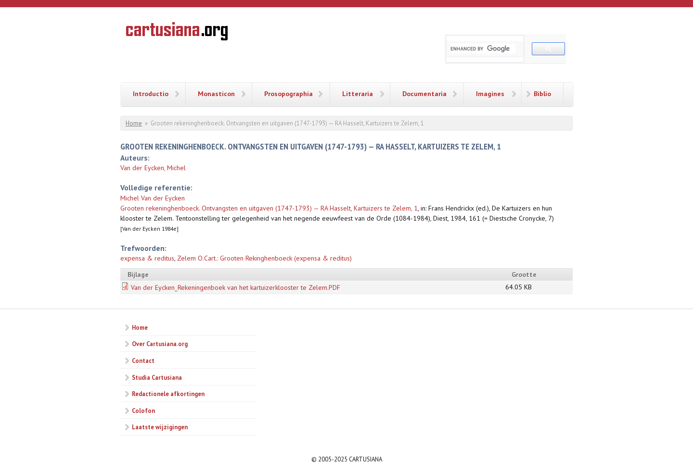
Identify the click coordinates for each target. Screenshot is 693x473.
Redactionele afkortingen (168, 394)
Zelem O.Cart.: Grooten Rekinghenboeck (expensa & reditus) (264, 258)
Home (134, 123)
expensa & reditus (147, 258)
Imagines (490, 93)
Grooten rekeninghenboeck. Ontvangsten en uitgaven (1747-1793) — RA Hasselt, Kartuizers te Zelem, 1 (269, 208)
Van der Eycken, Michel (153, 167)
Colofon (143, 410)
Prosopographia (288, 93)
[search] (482, 48)
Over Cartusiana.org (160, 344)
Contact (143, 360)
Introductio (150, 93)
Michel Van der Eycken (152, 198)
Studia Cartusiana (157, 377)
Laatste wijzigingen (160, 427)
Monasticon (216, 93)
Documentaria (424, 93)
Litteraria (357, 93)
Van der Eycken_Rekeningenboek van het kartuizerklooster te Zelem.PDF (235, 287)
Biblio (542, 93)
